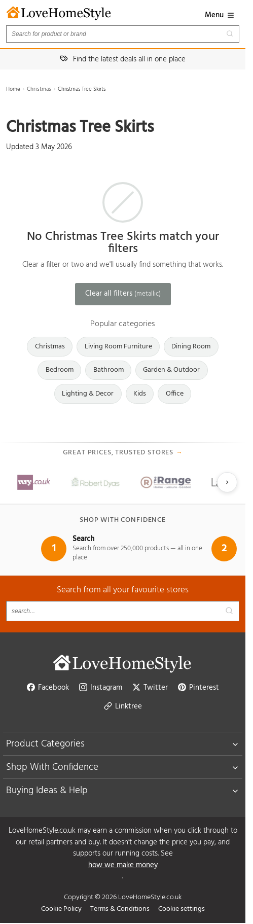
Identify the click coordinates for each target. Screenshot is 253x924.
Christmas (39, 89)
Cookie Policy (61, 909)
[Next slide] (227, 482)
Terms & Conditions (120, 909)
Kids (139, 394)
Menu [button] (220, 15)
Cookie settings (181, 909)
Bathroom (108, 370)
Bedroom (60, 370)
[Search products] (122, 34)
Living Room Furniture (118, 346)
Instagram (100, 688)
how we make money (123, 865)
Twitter (150, 688)
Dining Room (190, 346)
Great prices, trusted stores (123, 452)
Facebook (48, 688)
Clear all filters (123, 294)
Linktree (123, 706)
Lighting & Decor (88, 394)
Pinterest (198, 688)
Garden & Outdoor (171, 370)
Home (13, 89)
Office (175, 394)
